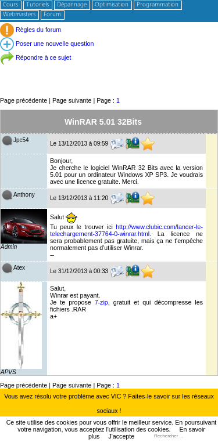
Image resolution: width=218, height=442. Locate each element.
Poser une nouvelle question (47, 43)
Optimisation (111, 5)
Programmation (157, 5)
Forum (52, 15)
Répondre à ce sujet (35, 57)
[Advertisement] (109, 69)
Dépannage (72, 5)
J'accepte (121, 436)
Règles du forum (30, 29)
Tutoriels (37, 5)
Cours (10, 5)
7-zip (101, 302)
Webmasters (19, 15)
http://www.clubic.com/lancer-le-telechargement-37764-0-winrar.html (126, 230)
